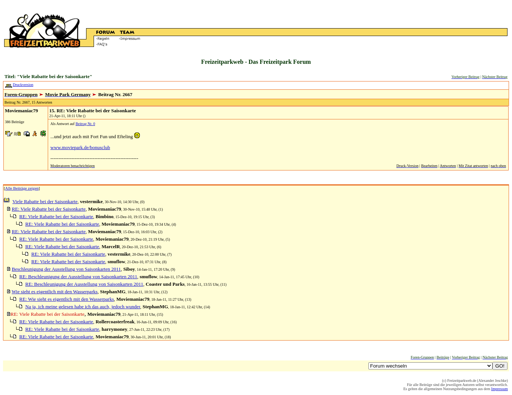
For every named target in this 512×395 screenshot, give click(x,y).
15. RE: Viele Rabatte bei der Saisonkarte (92, 110)
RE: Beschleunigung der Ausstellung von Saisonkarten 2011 (78, 276)
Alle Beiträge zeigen (22, 188)
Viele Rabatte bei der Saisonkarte (44, 201)
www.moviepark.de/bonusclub (80, 147)
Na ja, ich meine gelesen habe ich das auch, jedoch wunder (82, 306)
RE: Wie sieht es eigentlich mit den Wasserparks (66, 299)
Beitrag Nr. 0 (85, 124)
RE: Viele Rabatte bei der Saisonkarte (48, 209)
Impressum (499, 389)
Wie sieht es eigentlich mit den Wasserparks (55, 291)
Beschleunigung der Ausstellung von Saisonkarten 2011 (66, 269)
